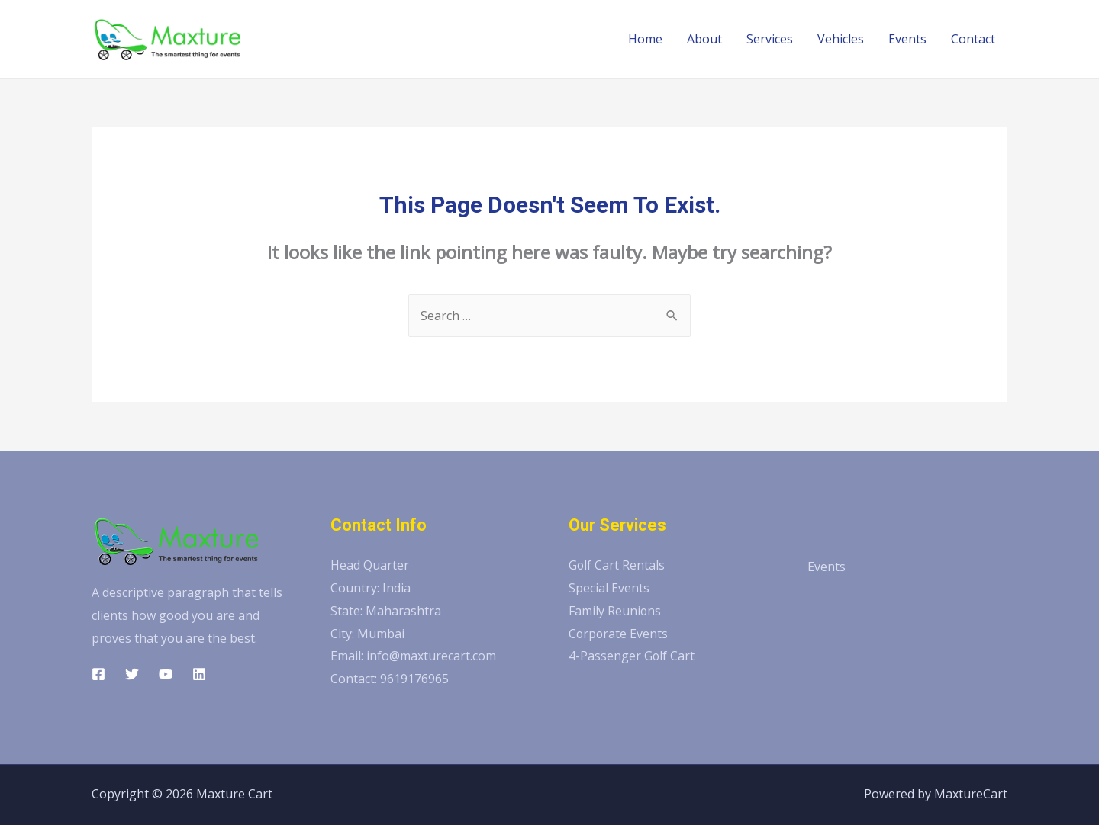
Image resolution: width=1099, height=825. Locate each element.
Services (769, 38)
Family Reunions (615, 610)
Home (645, 38)
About (704, 38)
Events (907, 38)
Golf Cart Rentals (617, 565)
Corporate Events (619, 633)
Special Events (609, 587)
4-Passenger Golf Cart (632, 655)
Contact (973, 38)
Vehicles (840, 38)
